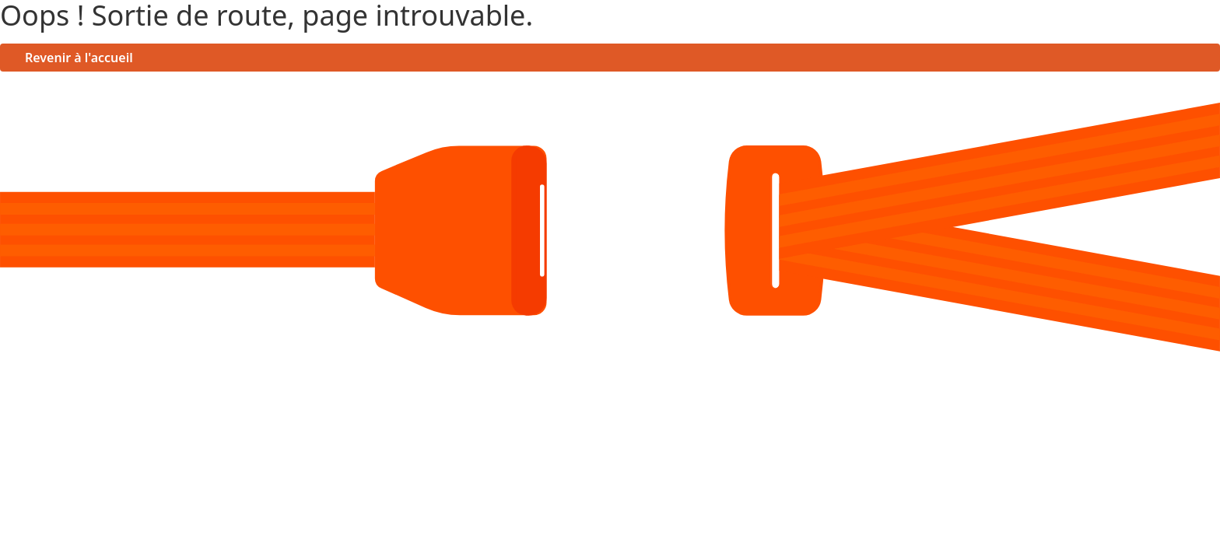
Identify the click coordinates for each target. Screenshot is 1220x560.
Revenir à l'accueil (79, 57)
